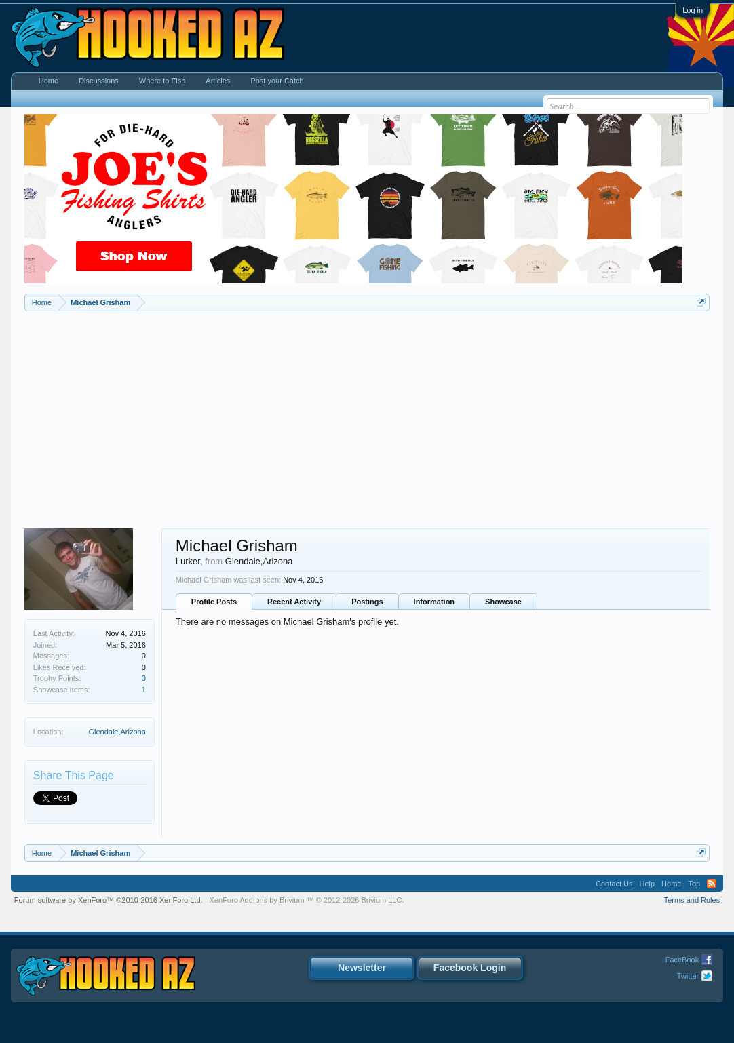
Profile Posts (214, 601)
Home (48, 81)
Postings (367, 601)
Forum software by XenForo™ (108, 900)
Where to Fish (162, 81)
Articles (218, 81)
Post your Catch (276, 81)
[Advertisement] (367, 413)
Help (647, 884)
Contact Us (614, 884)
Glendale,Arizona (116, 732)
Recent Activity (294, 601)
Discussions (99, 81)
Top (694, 884)
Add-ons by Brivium (307, 900)
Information (434, 601)
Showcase (503, 601)
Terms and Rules (692, 900)
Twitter (688, 976)
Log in (692, 10)
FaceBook (682, 960)
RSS (711, 883)
